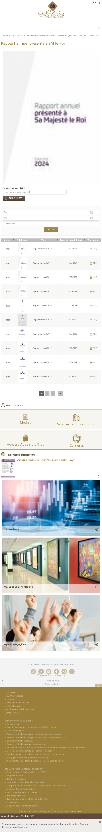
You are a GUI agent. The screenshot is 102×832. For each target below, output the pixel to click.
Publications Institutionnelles (52, 35)
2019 (8, 320)
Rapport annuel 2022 (42, 277)
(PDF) (94, 249)
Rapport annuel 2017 (42, 348)
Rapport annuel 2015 (42, 377)
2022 (8, 277)
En (94, 2)
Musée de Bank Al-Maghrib (18, 587)
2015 (8, 377)
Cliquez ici (22, 827)
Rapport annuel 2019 (42, 320)
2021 (8, 291)
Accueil (5, 35)
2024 (8, 249)
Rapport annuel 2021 (42, 291)
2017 (8, 348)
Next (99, 476)
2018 (8, 334)
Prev (98, 476)
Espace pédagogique (15, 644)
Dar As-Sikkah (11, 529)
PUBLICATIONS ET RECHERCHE (24, 35)
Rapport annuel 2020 (42, 306)
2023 (8, 263)
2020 (8, 306)
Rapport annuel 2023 (42, 263)
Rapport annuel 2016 (42, 362)
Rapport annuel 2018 (42, 334)
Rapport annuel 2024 (14, 187)
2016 (8, 362)
